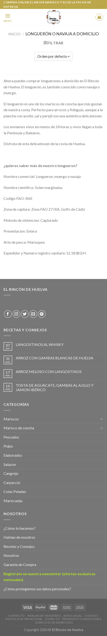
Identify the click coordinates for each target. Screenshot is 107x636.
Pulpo (8, 446)
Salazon (10, 464)
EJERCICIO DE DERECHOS (54, 622)
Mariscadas (13, 500)
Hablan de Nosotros (44, 615)
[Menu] (8, 17)
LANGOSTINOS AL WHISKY (39, 344)
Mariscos (11, 419)
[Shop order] (53, 56)
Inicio (14, 34)
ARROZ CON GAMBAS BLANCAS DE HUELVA (54, 358)
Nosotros (11, 555)
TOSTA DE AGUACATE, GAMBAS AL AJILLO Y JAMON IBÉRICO (54, 387)
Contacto (16, 615)
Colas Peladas (15, 491)
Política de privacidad (23, 619)
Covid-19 (52, 619)
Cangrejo (11, 473)
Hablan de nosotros (19, 537)
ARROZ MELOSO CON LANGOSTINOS (49, 371)
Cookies (91, 615)
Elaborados (13, 455)
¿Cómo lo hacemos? (20, 528)
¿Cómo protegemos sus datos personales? (37, 589)
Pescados (11, 437)
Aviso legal (72, 615)
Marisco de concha (19, 428)
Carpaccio (12, 482)
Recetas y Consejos (19, 546)
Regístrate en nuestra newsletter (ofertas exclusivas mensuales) (49, 576)
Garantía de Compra (20, 564)
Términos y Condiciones (81, 619)
